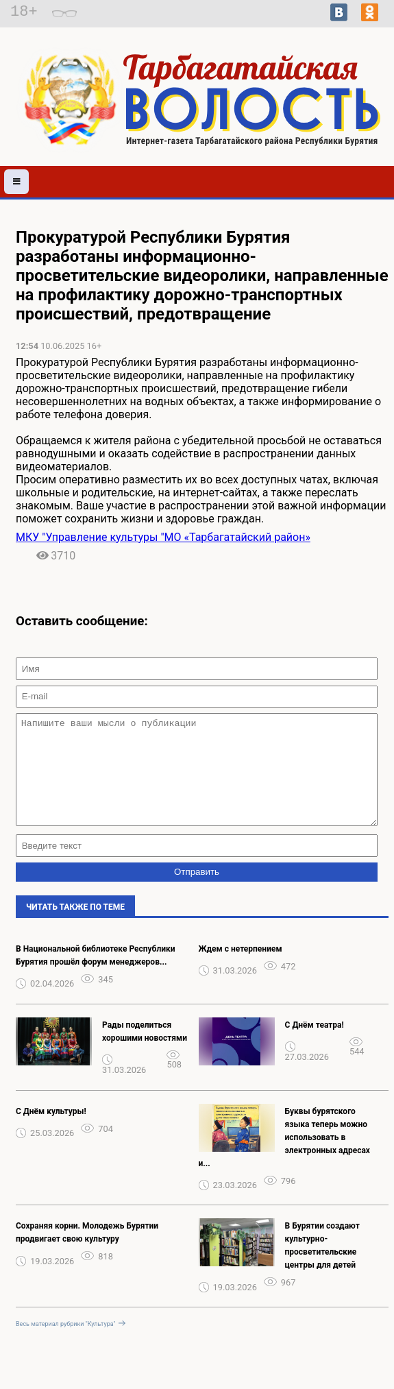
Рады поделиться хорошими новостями (144, 1052)
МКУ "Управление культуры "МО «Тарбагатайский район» (163, 537)
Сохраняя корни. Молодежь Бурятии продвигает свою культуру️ (87, 1253)
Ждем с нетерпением (240, 969)
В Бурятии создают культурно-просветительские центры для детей (322, 1266)
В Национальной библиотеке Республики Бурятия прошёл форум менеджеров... (95, 976)
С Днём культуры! (51, 1132)
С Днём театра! (314, 1045)
